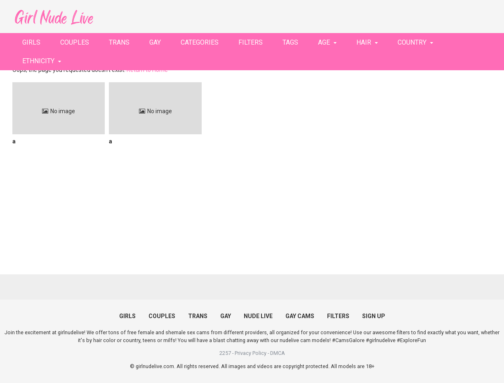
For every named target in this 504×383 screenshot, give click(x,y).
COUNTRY (412, 42)
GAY (155, 42)
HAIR (363, 42)
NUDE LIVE (258, 316)
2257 (225, 353)
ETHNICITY (38, 61)
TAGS (290, 42)
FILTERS (250, 42)
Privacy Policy (250, 353)
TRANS (119, 42)
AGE (324, 42)
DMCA (277, 353)
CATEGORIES (200, 42)
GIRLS (31, 42)
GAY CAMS (299, 316)
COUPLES (74, 42)
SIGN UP (373, 316)
